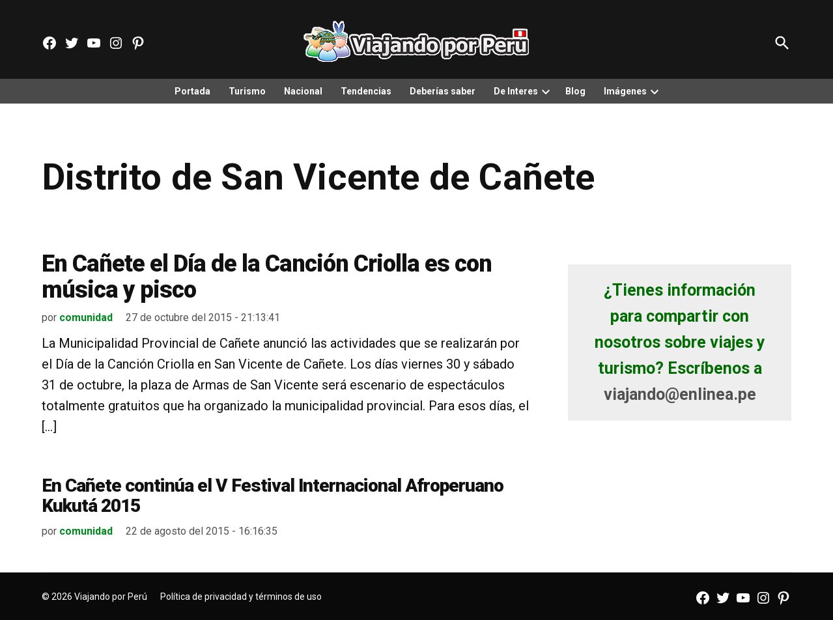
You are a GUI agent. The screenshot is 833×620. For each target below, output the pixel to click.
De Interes (516, 91)
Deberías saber (442, 91)
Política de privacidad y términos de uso (241, 596)
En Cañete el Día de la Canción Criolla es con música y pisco (267, 276)
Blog (575, 91)
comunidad (86, 317)
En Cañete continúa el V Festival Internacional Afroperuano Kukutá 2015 (272, 495)
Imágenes (625, 91)
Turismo (247, 91)
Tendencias (366, 91)
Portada (192, 91)
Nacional (303, 91)
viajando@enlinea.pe (680, 394)
